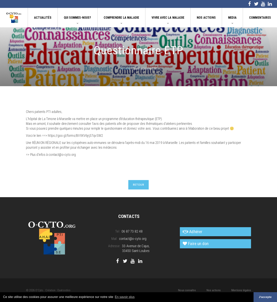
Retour (138, 185)
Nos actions (206, 17)
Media (232, 17)
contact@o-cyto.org (132, 239)
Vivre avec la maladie (168, 17)
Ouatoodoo (64, 290)
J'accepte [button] (265, 297)
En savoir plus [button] (125, 297)
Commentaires (260, 17)
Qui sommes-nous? (77, 17)
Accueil (125, 68)
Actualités (42, 17)
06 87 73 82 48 (132, 231)
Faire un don (198, 243)
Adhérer (195, 231)
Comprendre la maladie (121, 17)
